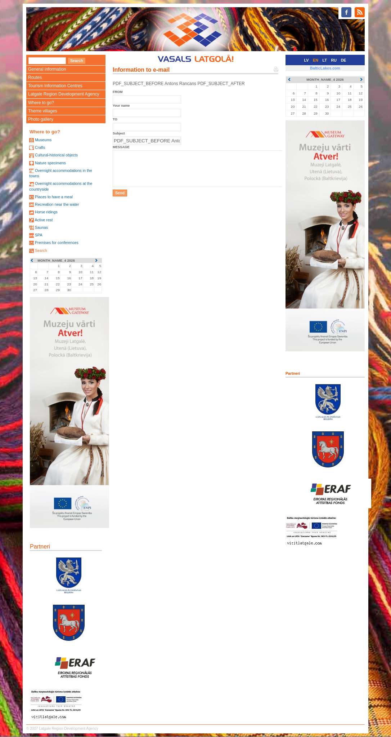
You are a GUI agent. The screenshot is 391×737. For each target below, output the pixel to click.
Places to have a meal (54, 197)
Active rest (44, 220)
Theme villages (42, 111)
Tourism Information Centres (55, 85)
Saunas (41, 227)
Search (41, 250)
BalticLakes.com (325, 68)
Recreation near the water (57, 204)
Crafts (40, 147)
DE (343, 60)
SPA (38, 235)
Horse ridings (46, 212)
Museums (43, 140)
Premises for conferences (56, 242)
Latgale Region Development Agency (63, 94)
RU (334, 60)
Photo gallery (40, 119)
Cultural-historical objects (56, 155)
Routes (35, 77)
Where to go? (41, 102)
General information (47, 69)
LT (325, 60)
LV (306, 60)
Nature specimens (50, 163)
